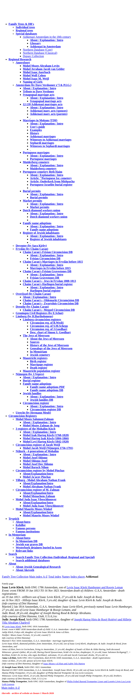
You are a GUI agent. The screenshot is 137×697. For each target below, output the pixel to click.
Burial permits (32, 191)
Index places (77, 576)
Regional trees (24, 30)
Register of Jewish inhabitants (41, 232)
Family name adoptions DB (46, 390)
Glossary (35, 43)
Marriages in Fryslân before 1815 (50, 268)
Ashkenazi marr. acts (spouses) (48, 110)
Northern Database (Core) (37, 49)
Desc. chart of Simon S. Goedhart (50, 332)
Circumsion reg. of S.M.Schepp (49, 325)
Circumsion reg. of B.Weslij (47, 322)
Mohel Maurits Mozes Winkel (41, 515)
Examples (36, 130)
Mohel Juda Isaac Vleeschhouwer (43, 505)
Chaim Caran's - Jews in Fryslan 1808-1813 (49, 280)
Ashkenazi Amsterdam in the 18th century (47, 36)
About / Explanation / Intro (46, 40)
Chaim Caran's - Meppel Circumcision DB (49, 309)
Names (66, 576)
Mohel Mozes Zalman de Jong (41, 425)
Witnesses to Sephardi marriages (50, 146)
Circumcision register (36, 403)
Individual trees (25, 27)
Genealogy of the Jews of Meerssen (51, 348)
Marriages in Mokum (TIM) (40, 120)
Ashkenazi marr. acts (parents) (48, 113)
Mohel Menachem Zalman (39, 496)
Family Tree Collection (15, 576)
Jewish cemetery (40, 354)
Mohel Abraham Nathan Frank (42, 486)
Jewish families (32, 393)
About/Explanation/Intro (38, 473)
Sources (34, 342)
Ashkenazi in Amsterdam (45, 46)
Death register (38, 367)
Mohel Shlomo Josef (35, 460)
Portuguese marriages (36, 152)
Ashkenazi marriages (43, 136)
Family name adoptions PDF (47, 386)
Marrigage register (41, 364)
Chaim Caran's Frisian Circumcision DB (48, 252)
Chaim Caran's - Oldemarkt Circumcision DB (51, 300)
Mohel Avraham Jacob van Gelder (44, 68)
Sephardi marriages (42, 142)
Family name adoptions (37, 223)
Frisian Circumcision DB (45, 258)
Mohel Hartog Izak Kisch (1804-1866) (46, 438)
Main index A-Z (38, 576)
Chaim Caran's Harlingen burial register (48, 284)
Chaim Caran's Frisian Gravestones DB (47, 271)
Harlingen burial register (45, 290)
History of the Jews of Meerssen (49, 345)
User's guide (37, 126)
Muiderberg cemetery (36, 162)
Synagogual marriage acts (38, 94)
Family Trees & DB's (21, 24)
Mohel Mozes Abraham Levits (41, 65)
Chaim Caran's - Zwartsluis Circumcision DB (50, 303)
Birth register (38, 361)
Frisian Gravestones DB (44, 277)
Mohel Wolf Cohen (34, 75)
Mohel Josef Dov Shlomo (38, 464)
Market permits (32, 200)
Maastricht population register (41, 370)
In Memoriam (38, 351)
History (34, 133)
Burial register (32, 380)
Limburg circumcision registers (42, 319)
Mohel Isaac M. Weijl (36, 78)
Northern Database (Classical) (40, 52)
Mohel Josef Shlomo (35, 457)
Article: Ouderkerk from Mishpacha (52, 181)
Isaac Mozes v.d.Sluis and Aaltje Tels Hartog (64, 663)
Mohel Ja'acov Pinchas (37, 476)
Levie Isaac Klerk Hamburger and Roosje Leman (95, 587)
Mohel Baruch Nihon (36, 467)
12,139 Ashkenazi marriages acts (42, 104)
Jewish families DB (41, 399)
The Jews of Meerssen (36, 335)
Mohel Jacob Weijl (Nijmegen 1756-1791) (48, 447)
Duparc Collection (33, 56)
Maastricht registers (35, 358)
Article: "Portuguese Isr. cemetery (51, 178)
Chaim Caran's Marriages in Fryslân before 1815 (53, 261)
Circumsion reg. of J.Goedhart (48, 329)
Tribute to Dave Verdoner (38, 91)
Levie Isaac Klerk (12, 626)
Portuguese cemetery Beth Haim (42, 171)
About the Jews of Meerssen (47, 338)
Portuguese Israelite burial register (51, 184)
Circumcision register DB (45, 409)
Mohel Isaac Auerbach (36, 72)
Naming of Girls (32, 81)
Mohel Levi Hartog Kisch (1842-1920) (46, 441)
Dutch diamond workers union (41, 210)
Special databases (26, 33)
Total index (54, 576)
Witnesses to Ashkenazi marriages (50, 139)
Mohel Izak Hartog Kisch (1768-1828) (46, 435)
